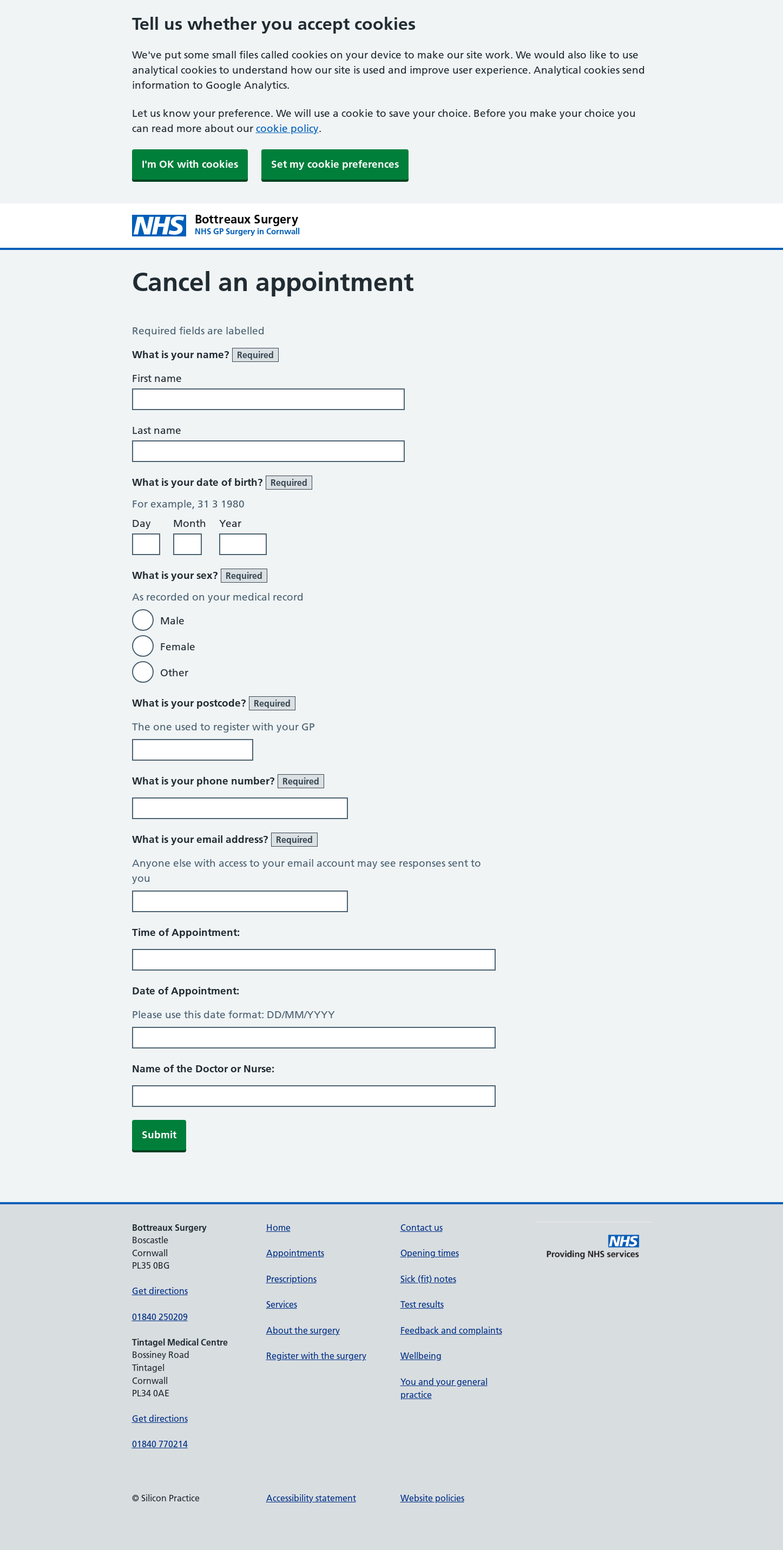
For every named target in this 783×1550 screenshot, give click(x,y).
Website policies (432, 1498)
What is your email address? (225, 840)
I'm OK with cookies (190, 164)
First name (157, 378)
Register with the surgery (316, 1355)
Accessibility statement (311, 1498)
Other (174, 673)
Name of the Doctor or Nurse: (203, 1069)
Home (278, 1227)
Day (141, 523)
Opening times (429, 1253)
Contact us (421, 1227)
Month (189, 523)
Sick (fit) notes (428, 1279)
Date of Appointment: (185, 991)
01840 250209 (160, 1316)
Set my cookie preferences (335, 164)
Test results (422, 1304)
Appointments (295, 1253)
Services (281, 1304)
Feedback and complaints (451, 1330)
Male (172, 621)
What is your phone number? (228, 781)
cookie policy (287, 128)
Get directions (160, 1290)
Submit (159, 1135)
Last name (156, 430)
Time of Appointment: (186, 932)
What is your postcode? (213, 703)
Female (177, 647)
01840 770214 (160, 1444)
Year (230, 523)
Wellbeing (421, 1355)
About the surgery (303, 1330)
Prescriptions (291, 1279)
